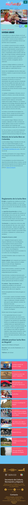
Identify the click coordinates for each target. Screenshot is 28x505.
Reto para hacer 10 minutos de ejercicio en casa (18, 384)
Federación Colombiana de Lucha (11, 149)
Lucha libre (15, 394)
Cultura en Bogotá (10, 168)
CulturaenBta (18, 489)
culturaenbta (14, 491)
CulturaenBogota (10, 489)
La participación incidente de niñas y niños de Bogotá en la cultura (19, 413)
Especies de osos (16, 432)
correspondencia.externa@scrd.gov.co (18, 500)
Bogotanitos (6, 8)
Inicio (2, 8)
